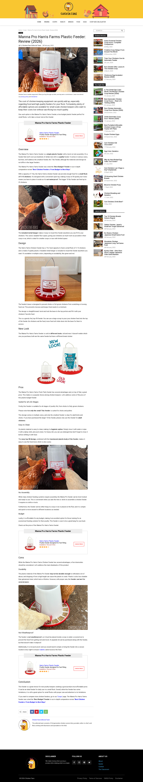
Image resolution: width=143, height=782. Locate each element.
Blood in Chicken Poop (112, 185)
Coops (54, 22)
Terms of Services (95, 778)
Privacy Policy (82, 778)
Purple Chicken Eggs (111, 134)
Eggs (85, 22)
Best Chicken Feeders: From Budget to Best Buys (51, 169)
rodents (42, 650)
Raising (46, 22)
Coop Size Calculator (98, 22)
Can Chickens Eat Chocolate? (110, 144)
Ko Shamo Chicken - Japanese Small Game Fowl (114, 234)
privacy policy (25, 96)
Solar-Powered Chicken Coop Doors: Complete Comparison (112, 42)
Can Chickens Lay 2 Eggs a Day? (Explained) (114, 169)
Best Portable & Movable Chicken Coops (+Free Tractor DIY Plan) (113, 127)
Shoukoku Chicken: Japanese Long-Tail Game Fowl (113, 243)
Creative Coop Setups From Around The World (114, 51)
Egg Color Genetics (111, 151)
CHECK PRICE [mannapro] (79, 136)
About (101, 761)
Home (39, 22)
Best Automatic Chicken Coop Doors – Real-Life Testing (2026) (113, 101)
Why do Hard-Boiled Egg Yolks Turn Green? (113, 160)
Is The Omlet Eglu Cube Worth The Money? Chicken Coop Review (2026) (114, 91)
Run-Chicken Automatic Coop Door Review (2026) (113, 109)
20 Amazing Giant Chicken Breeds (113, 177)
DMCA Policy (108, 778)
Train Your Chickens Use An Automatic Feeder (114, 59)
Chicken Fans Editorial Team (31, 45)
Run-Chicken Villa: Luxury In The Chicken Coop (114, 68)
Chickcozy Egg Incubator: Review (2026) (113, 76)
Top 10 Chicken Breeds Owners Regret (112, 217)
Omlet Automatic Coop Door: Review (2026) (112, 118)
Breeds (70, 22)
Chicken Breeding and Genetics (112, 194)
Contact (101, 767)
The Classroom (104, 769)
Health (62, 22)
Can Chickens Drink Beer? (113, 202)
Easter (101, 764)
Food (78, 22)
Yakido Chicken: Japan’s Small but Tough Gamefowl (114, 225)
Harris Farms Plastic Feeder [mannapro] (49, 133)
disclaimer (34, 96)
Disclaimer (119, 778)
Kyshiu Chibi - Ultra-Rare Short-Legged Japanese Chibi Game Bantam (113, 252)
